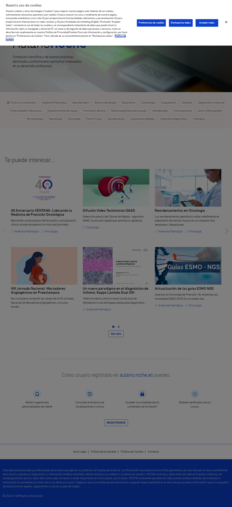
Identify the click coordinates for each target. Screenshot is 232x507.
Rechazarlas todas (180, 19)
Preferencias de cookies (151, 19)
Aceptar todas (206, 19)
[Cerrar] (226, 19)
